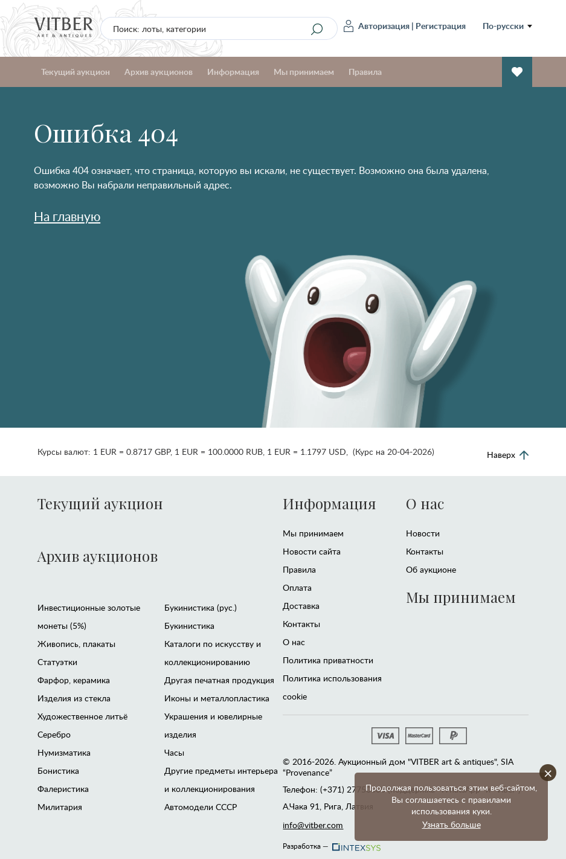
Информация (233, 71)
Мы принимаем (304, 71)
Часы (174, 752)
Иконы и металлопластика (216, 698)
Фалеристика (63, 788)
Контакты (301, 623)
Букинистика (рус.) (200, 607)
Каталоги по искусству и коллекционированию (212, 653)
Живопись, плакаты (76, 643)
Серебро (54, 734)
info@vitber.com (313, 825)
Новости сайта (312, 551)
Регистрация (441, 25)
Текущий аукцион (75, 71)
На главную (67, 216)
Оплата (297, 587)
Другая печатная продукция (219, 680)
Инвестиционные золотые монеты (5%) (88, 616)
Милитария (59, 806)
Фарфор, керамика (73, 680)
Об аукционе (431, 569)
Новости (423, 533)
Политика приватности (328, 660)
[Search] (317, 29)
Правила (365, 71)
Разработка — (331, 842)
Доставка (301, 605)
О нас (294, 642)
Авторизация (377, 26)
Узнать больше (451, 824)
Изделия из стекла (74, 698)
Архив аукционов (158, 71)
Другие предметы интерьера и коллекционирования (221, 779)
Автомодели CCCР (200, 806)
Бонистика (58, 770)
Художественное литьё (82, 716)
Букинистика (189, 625)
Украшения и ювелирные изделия (213, 725)
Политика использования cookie (332, 687)
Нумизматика (64, 752)
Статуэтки (57, 662)
